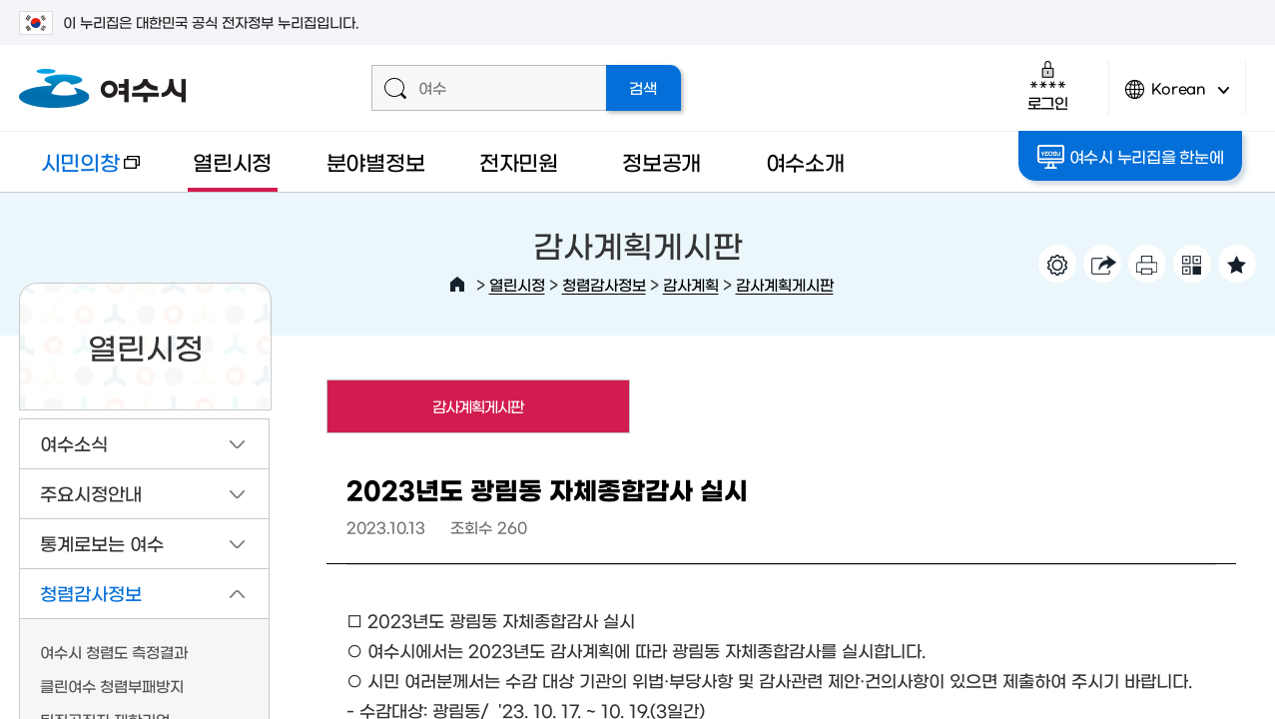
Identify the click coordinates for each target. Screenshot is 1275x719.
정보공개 (661, 161)
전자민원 (518, 161)
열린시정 (232, 161)
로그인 (1047, 85)
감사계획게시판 (785, 284)
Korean (1177, 97)
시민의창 (79, 171)
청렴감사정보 (604, 284)
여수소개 (805, 161)
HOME (457, 285)
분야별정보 (375, 161)
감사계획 (691, 284)
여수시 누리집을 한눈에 (1131, 157)
